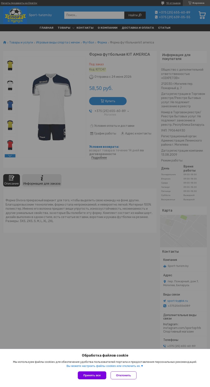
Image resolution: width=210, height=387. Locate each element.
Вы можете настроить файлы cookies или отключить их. (103, 366)
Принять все (92, 375)
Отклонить (123, 375)
